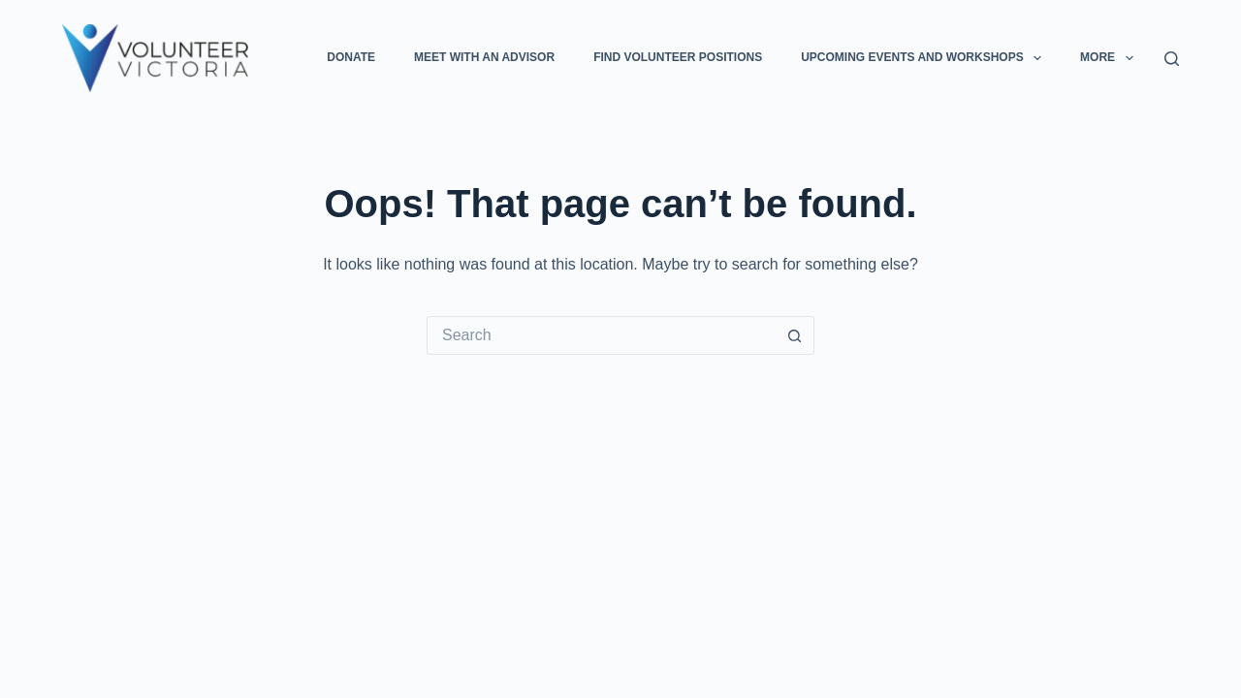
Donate (351, 57)
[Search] (1171, 58)
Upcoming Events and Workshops (925, 58)
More (1110, 58)
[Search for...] (601, 335)
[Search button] (795, 335)
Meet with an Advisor (484, 57)
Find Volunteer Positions (677, 57)
